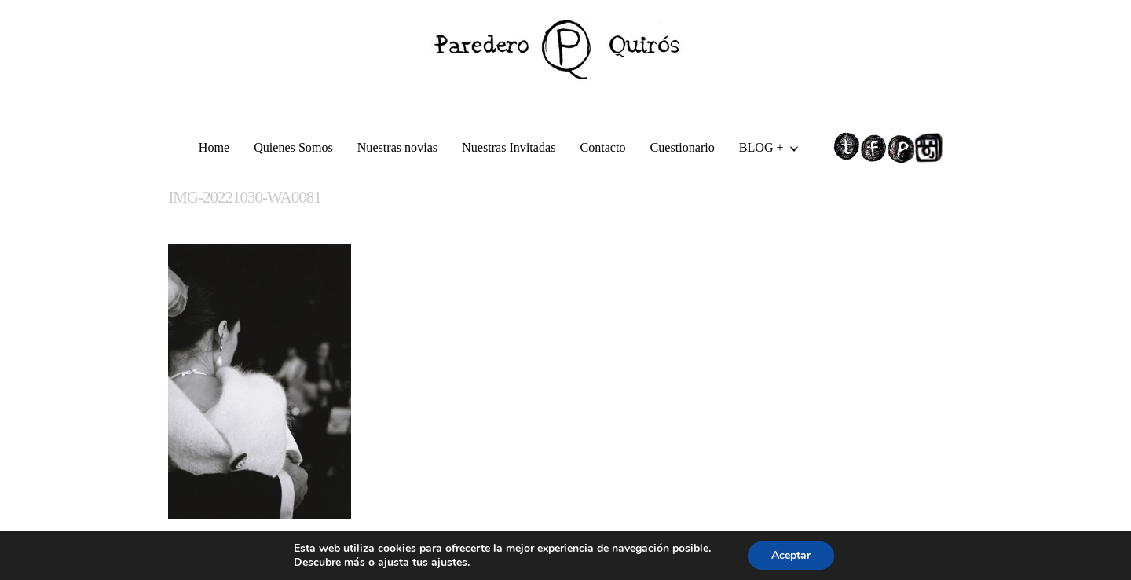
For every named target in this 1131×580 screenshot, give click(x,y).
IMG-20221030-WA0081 (244, 197)
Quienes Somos (293, 147)
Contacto (602, 147)
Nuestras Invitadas (508, 147)
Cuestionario (682, 147)
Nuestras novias (397, 147)
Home (214, 147)
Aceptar (791, 555)
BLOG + (762, 150)
